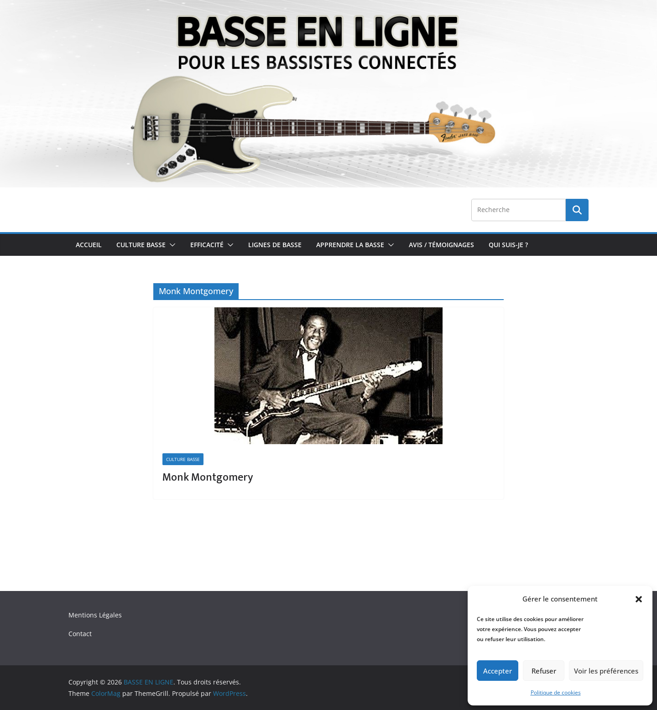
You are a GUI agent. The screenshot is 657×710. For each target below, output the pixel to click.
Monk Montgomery (207, 477)
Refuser (544, 670)
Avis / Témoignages (441, 244)
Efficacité (207, 244)
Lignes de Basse (275, 244)
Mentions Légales (95, 615)
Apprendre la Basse (350, 244)
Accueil (89, 244)
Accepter (497, 670)
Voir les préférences (606, 670)
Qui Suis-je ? (508, 244)
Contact (80, 633)
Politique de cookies (556, 692)
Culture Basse (141, 244)
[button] (638, 599)
